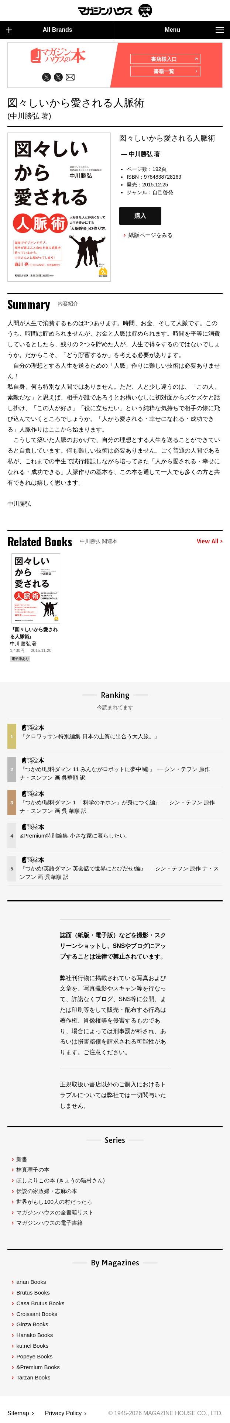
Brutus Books (32, 1293)
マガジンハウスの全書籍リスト (55, 1213)
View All (210, 542)
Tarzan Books (33, 1378)
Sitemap (18, 1414)
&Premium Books (37, 1368)
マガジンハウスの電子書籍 (49, 1224)
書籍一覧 (175, 73)
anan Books (31, 1283)
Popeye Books (34, 1357)
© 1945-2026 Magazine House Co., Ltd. (164, 1414)
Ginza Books (32, 1325)
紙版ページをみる (150, 236)
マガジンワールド (115, 10)
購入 (140, 217)
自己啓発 (162, 193)
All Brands (39, 30)
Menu (194, 30)
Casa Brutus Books (40, 1304)
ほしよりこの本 (60, 1181)
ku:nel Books (32, 1347)
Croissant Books (36, 1315)
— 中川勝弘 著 (140, 155)
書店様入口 (174, 59)
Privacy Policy (63, 1414)
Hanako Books (34, 1336)
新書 (21, 1160)
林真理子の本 (32, 1171)
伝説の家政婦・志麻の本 (46, 1192)
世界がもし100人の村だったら (54, 1203)
